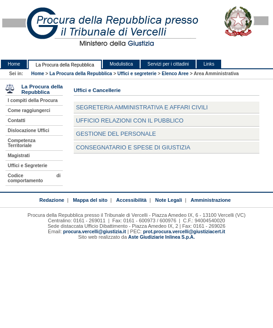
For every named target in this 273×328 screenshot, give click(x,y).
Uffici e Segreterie (27, 165)
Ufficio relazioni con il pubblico (129, 120)
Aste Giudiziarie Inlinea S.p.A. (161, 237)
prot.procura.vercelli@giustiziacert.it (184, 231)
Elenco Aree (175, 73)
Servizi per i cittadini (168, 64)
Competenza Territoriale (21, 143)
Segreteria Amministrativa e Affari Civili (142, 107)
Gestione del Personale (116, 133)
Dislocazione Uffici (28, 130)
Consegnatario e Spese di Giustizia (133, 147)
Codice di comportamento (34, 178)
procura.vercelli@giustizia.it (94, 231)
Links (208, 64)
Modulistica (121, 64)
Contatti (16, 120)
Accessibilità (131, 200)
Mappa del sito (90, 200)
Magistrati (19, 155)
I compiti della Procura (33, 100)
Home (14, 64)
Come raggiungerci (29, 110)
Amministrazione (211, 200)
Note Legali (168, 200)
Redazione (51, 200)
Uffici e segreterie (137, 73)
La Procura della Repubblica (64, 64)
